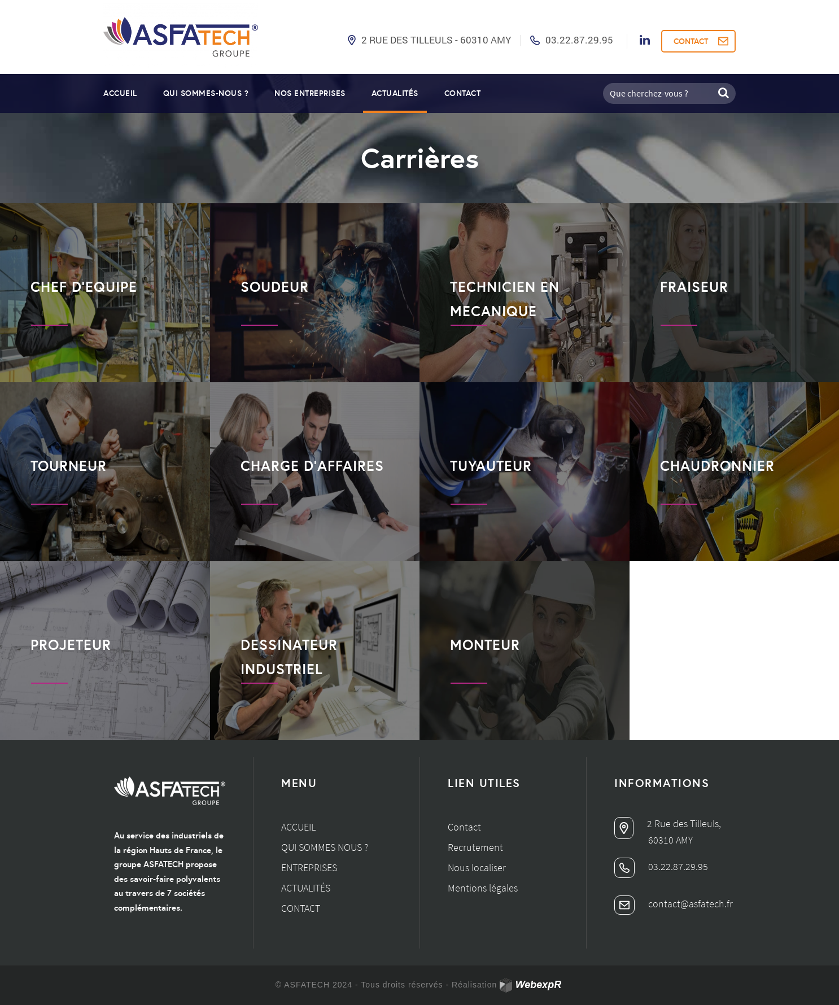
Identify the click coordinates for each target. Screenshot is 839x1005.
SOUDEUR (275, 286)
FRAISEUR (694, 286)
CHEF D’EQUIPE (83, 286)
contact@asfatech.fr (673, 903)
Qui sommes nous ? (324, 847)
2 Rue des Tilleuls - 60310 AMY (436, 39)
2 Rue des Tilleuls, (667, 823)
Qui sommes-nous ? (206, 93)
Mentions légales (483, 887)
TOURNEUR (68, 465)
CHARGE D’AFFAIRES (312, 465)
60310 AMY (670, 839)
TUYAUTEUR (491, 465)
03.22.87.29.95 (579, 39)
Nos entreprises (310, 93)
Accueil (120, 93)
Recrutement (475, 847)
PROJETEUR (70, 644)
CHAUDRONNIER (717, 465)
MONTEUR (485, 644)
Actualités (395, 93)
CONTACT (691, 41)
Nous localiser (477, 867)
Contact (462, 93)
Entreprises (309, 867)
